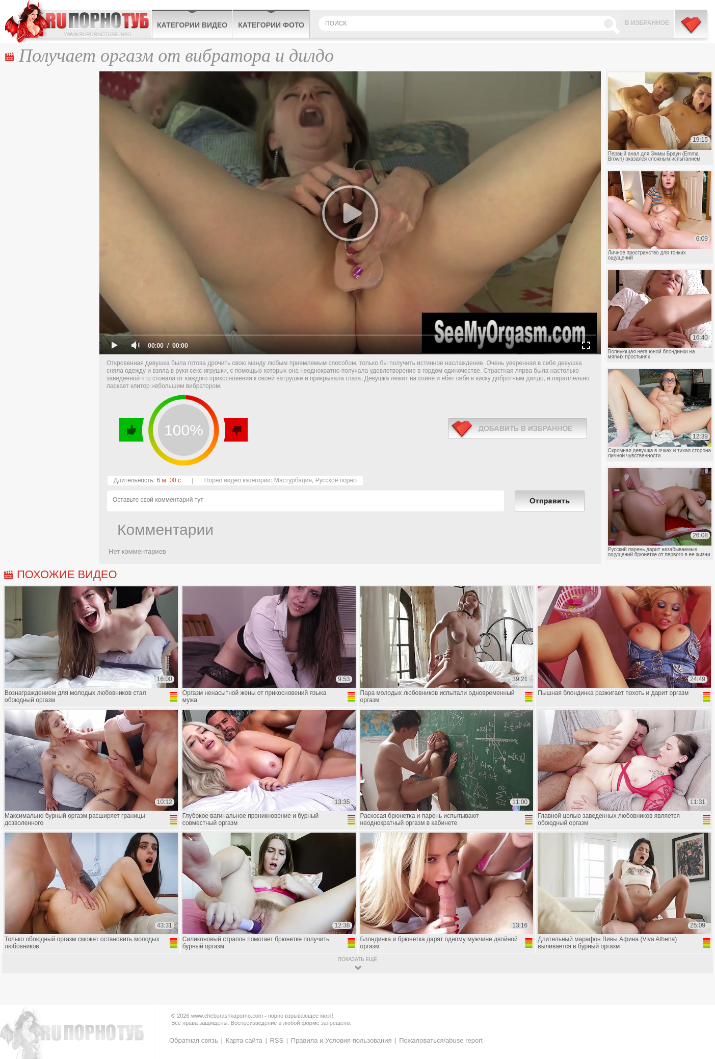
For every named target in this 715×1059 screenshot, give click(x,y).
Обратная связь (193, 1040)
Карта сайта (243, 1040)
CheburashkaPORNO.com (78, 21)
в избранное (517, 428)
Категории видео (192, 25)
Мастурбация (293, 480)
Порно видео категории (237, 480)
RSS (276, 1040)
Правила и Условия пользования (341, 1040)
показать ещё (357, 959)
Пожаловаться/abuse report (441, 1040)
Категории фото (271, 25)
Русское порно (336, 480)
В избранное (647, 23)
